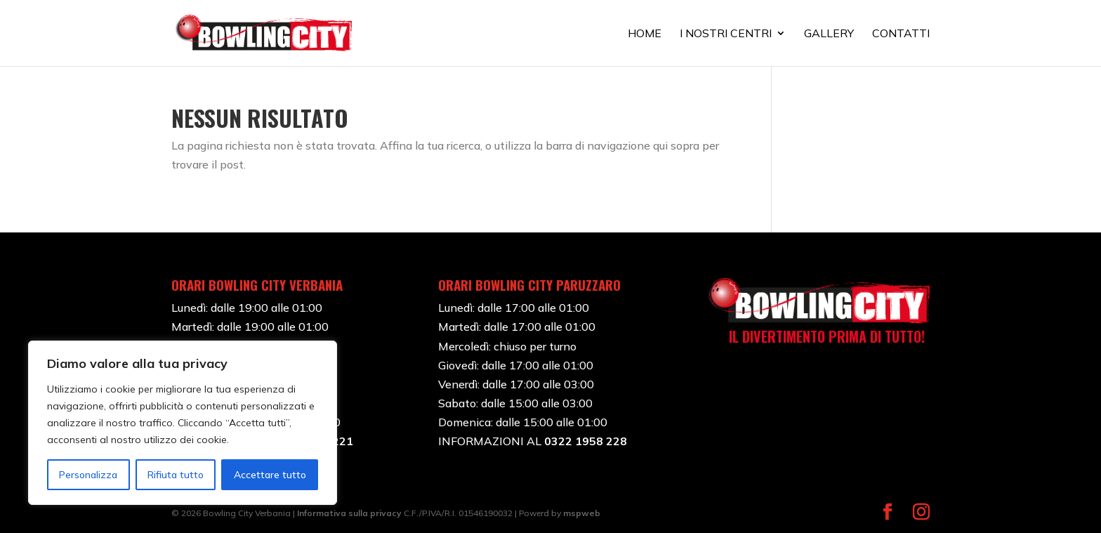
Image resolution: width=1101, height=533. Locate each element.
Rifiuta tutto (175, 474)
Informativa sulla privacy (349, 513)
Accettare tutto (270, 474)
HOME (644, 34)
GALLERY (829, 34)
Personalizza (88, 474)
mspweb (581, 513)
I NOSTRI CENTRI (726, 34)
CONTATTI (901, 34)
